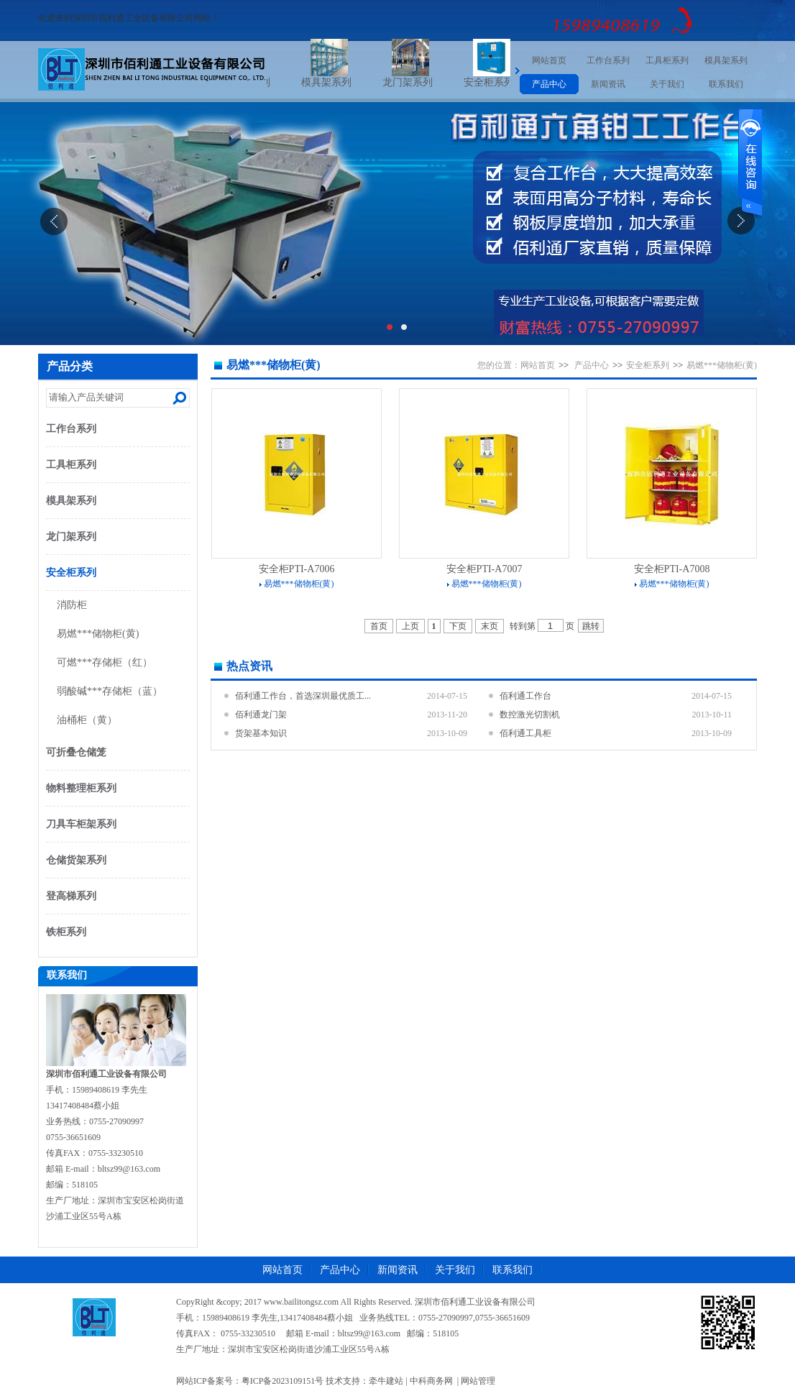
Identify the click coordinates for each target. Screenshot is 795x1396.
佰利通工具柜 (525, 733)
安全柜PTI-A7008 (672, 569)
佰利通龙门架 (261, 715)
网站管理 (478, 1381)
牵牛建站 (386, 1381)
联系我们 (726, 84)
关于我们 (667, 84)
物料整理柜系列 (81, 788)
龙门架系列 (423, 82)
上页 (410, 626)
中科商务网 (431, 1381)
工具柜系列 (667, 60)
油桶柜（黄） (87, 720)
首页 (378, 626)
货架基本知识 (261, 733)
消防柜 (72, 605)
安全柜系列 (504, 82)
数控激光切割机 (530, 715)
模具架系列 (342, 82)
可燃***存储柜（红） (104, 662)
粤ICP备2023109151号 (283, 1381)
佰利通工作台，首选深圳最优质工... (303, 696)
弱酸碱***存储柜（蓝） (109, 691)
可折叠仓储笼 (76, 752)
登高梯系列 (71, 896)
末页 (489, 626)
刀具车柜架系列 (81, 824)
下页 (458, 626)
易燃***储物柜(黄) (98, 633)
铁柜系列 (66, 932)
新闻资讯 (608, 84)
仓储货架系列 (76, 860)
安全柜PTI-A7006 (297, 569)
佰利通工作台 (525, 696)
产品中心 (549, 84)
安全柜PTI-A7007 (484, 569)
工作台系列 (608, 60)
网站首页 (549, 60)
